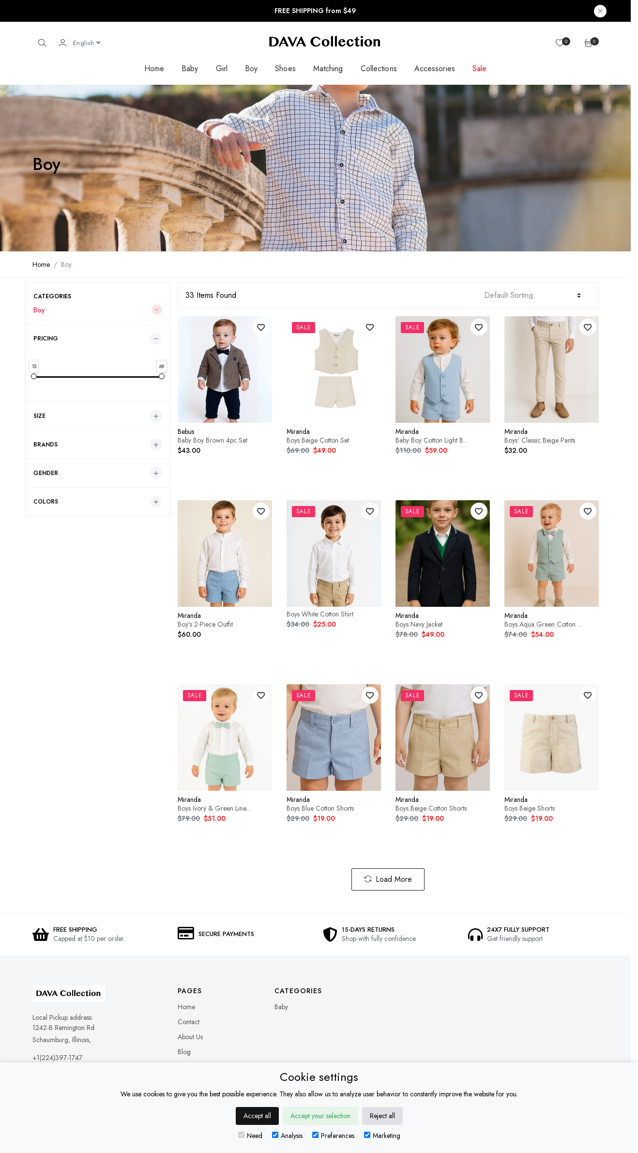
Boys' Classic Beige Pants (539, 440)
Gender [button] (45, 473)
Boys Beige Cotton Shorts (431, 808)
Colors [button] (45, 501)
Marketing (382, 1135)
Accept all (257, 1116)
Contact (188, 1022)
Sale (479, 68)
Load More (388, 879)
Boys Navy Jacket (418, 624)
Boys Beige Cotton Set (318, 440)
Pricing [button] (45, 338)
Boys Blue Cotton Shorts (320, 808)
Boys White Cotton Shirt (320, 614)
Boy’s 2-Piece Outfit (205, 624)
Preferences (333, 1135)
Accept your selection (320, 1116)
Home (154, 68)
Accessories (434, 68)
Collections (379, 68)
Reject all (382, 1116)
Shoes (285, 68)
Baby (190, 68)
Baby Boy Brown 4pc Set (212, 440)
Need (250, 1135)
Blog (184, 1052)
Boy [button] (39, 310)
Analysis (287, 1135)
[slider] (34, 376)
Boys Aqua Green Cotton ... (543, 624)
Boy (251, 68)
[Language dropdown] (87, 42)
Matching (328, 68)
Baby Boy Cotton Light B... (431, 440)
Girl (222, 68)
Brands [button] (45, 444)
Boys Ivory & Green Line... (214, 808)
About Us (190, 1037)
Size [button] (39, 416)
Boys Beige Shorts (529, 808)
